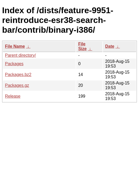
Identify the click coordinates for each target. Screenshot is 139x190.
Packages (14, 63)
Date (109, 46)
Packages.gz (17, 85)
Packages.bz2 (18, 74)
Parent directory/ (20, 55)
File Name (15, 46)
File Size (82, 46)
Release (12, 96)
